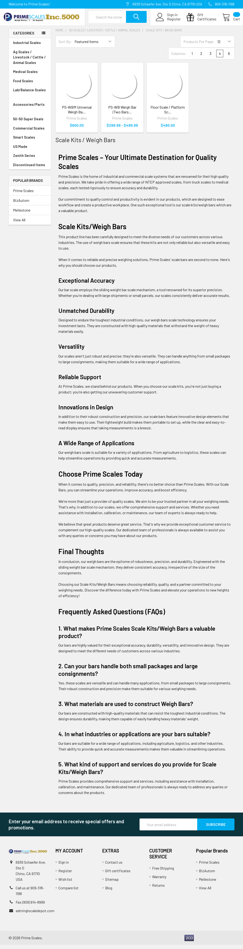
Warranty (159, 881)
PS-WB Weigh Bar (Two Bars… (122, 113)
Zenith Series (24, 159)
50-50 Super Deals (28, 123)
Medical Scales (30, 75)
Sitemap (112, 883)
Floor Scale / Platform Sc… (167, 113)
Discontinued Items (29, 169)
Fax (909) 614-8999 (30, 906)
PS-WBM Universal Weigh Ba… (77, 113)
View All (19, 224)
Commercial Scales (29, 132)
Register (168, 22)
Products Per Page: (199, 46)
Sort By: (65, 46)
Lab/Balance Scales (30, 97)
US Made (20, 150)
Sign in (63, 866)
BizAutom (21, 204)
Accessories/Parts (30, 111)
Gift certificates (118, 875)
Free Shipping (163, 872)
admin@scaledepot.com (35, 915)
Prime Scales (23, 194)
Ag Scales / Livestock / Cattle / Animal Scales (30, 61)
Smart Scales (24, 141)
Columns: (179, 57)
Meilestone (21, 214)
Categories (23, 37)
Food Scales (30, 85)
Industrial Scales (30, 46)
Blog (108, 892)
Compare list (68, 892)
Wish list (65, 883)
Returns (158, 889)
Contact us (113, 866)
